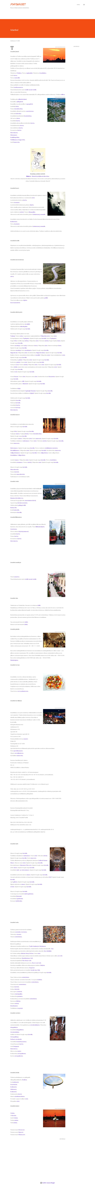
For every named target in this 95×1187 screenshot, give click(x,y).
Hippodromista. (40, 352)
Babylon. (42, 965)
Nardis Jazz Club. (35, 970)
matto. (19, 1051)
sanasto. (25, 739)
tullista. (63, 94)
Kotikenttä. (13, 1091)
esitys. (21, 336)
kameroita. (17, 142)
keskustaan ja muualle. (39, 214)
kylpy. (19, 388)
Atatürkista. (53, 460)
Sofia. (15, 340)
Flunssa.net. (21, 1134)
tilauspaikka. (32, 212)
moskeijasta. (28, 350)
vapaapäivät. (29, 104)
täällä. (39, 605)
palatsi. (20, 360)
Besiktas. (24, 1079)
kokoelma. (18, 113)
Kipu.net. (21, 1132)
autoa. (12, 276)
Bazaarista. (52, 376)
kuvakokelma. (28, 116)
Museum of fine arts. (26, 865)
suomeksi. (18, 932)
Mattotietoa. (14, 1048)
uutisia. (16, 1120)
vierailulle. (27, 324)
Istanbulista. (42, 73)
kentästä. (17, 202)
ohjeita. (32, 205)
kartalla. (28, 329)
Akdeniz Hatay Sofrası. (27, 953)
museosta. (39, 438)
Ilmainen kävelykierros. (16, 498)
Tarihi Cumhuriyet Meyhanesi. (37, 946)
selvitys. (27, 340)
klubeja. (18, 1001)
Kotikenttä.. (13, 1087)
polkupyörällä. (22, 505)
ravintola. (19, 991)
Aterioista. (24, 932)
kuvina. (27, 433)
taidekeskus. (18, 901)
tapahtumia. (19, 898)
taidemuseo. (26, 441)
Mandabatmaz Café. (27, 958)
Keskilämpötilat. (15, 137)
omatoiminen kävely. (30, 500)
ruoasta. (19, 934)
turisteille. (17, 78)
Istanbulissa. (13, 455)
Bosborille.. (17, 510)
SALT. (50, 877)
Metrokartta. (14, 132)
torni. (17, 364)
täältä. (26, 622)
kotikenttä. (16, 1082)
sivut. (33, 197)
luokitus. (40, 979)
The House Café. (27, 960)
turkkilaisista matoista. (51, 448)
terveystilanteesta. (23, 691)
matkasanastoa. (18, 87)
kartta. (18, 120)
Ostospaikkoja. (14, 1037)
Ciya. (52, 948)
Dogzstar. (32, 967)
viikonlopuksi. (24, 326)
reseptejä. (20, 1008)
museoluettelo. (21, 474)
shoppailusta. (14, 1027)
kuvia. (17, 106)
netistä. (22, 212)
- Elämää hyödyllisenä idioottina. (37, 176)
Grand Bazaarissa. (21, 1041)
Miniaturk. (25, 383)
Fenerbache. (13, 1084)
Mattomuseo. (14, 448)
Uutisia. (12, 1113)
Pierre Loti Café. (36, 963)
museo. (18, 433)
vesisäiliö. (37, 355)
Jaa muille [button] (76, 46)
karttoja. (18, 407)
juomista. (20, 996)
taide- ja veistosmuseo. (23, 870)
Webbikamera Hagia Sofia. (17, 139)
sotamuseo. (19, 462)
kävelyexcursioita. (23, 503)
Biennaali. (19, 896)
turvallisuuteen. (19, 753)
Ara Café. (60, 956)
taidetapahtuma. (29, 894)
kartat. (20, 1094)
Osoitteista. (13, 529)
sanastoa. (17, 576)
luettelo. (17, 472)
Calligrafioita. (21, 455)
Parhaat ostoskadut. (16, 1039)
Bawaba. (14, 1115)
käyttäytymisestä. (24, 531)
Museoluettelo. (14, 469)
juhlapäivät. (20, 101)
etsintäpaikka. (18, 994)
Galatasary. (13, 1089)
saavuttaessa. (30, 111)
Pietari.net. (21, 1130)
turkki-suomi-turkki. (31, 89)
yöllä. (23, 381)
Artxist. (12, 886)
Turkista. (19, 73)
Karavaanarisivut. (15, 302)
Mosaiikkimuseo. (15, 450)
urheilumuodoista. (20, 1096)
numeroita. (20, 755)
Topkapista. (26, 338)
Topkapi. (12, 336)
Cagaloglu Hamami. (30, 391)
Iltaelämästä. (14, 1006)
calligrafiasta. (44, 453)
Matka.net (17, 4)
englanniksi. (29, 73)
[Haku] (78, 4)
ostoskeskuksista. (35, 1025)
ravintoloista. (18, 936)
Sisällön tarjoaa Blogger (47, 1182)
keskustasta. (13, 221)
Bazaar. (16, 376)
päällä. (46, 298)
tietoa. (15, 75)
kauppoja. (16, 1046)
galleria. (15, 882)
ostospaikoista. (21, 1053)
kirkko (16, 367)
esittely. (46, 340)
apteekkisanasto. (18, 751)
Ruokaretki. (13, 507)
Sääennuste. (13, 135)
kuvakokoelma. (19, 109)
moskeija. (17, 345)
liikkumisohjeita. (40, 526)
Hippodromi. (14, 352)
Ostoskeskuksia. (14, 1032)
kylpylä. (32, 393)
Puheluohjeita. (14, 660)
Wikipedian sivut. (45, 336)
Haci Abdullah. (48, 951)
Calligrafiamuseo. (15, 453)
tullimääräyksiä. (22, 99)
